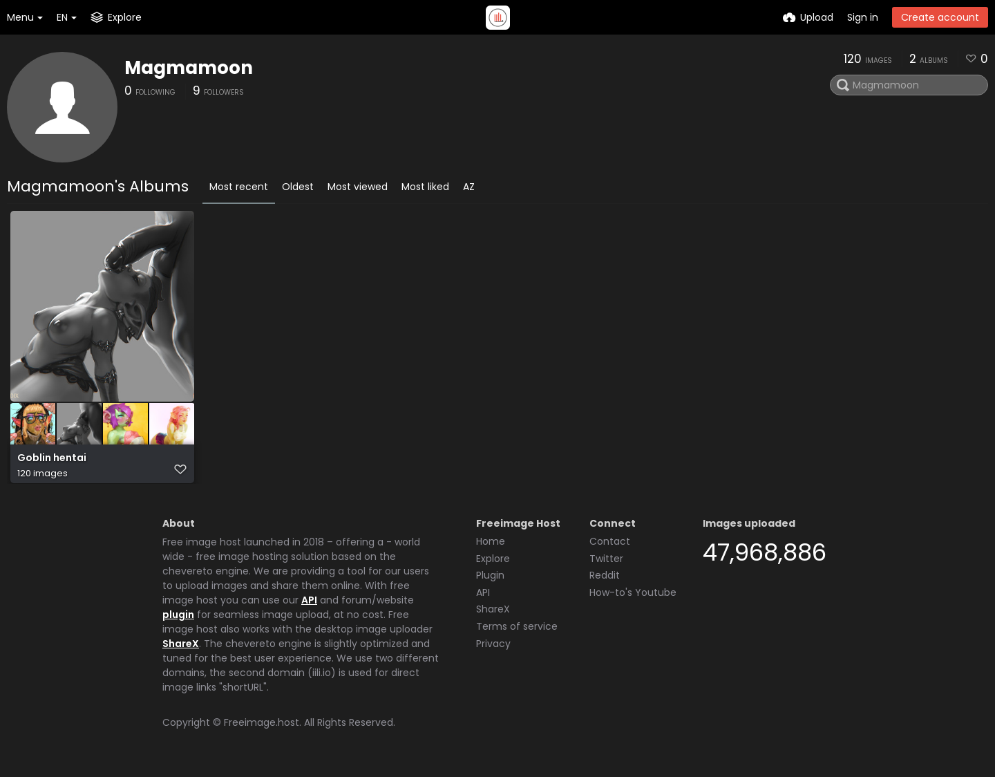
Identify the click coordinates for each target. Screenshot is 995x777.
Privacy (493, 649)
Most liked (425, 187)
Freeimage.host (261, 728)
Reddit (604, 581)
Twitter (606, 564)
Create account (940, 17)
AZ (469, 187)
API (309, 605)
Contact (609, 547)
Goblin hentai (51, 464)
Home (490, 547)
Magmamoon (188, 67)
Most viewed (358, 187)
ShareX (180, 649)
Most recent (238, 187)
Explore (493, 564)
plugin (178, 620)
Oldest (298, 187)
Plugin (490, 581)
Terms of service (517, 632)
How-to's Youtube (632, 598)
